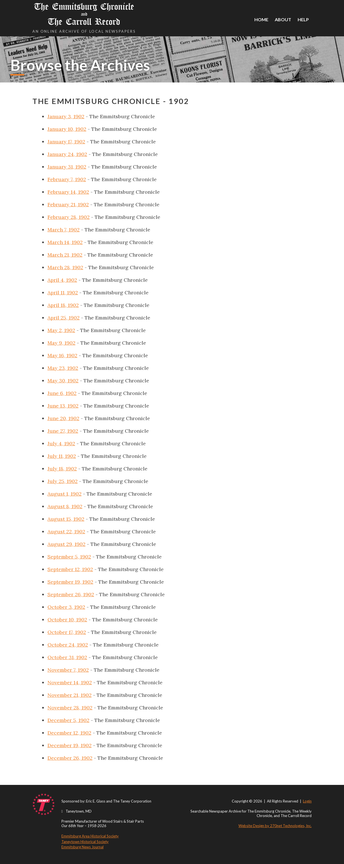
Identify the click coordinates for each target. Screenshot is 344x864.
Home (261, 19)
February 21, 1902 (68, 204)
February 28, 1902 (68, 217)
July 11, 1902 (61, 456)
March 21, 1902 (64, 255)
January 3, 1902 (65, 116)
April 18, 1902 (63, 305)
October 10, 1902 (67, 619)
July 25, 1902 (62, 481)
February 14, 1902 (68, 192)
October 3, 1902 (66, 607)
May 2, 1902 (61, 330)
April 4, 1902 (62, 280)
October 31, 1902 (67, 657)
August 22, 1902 (66, 531)
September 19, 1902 (70, 582)
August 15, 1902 (65, 519)
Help (303, 19)
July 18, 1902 (62, 468)
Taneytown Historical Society (85, 841)
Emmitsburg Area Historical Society (90, 836)
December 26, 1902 (69, 758)
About (283, 19)
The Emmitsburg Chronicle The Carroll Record (84, 14)
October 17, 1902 (66, 632)
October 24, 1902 (67, 645)
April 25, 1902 (63, 317)
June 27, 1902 (62, 431)
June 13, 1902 (62, 406)
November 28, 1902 (69, 707)
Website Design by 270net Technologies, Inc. (275, 825)
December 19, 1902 (69, 745)
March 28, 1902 (65, 267)
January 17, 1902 (66, 141)
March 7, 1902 (63, 229)
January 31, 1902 (66, 167)
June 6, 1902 (62, 393)
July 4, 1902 (61, 443)
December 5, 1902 (68, 720)
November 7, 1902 (68, 670)
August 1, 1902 (64, 494)
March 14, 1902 (65, 242)
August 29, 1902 (66, 544)
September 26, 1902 (70, 594)
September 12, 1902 (70, 569)
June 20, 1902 (63, 418)
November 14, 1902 (69, 682)
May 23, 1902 (62, 368)
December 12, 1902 (69, 733)
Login (307, 801)
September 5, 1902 (69, 556)
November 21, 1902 (69, 695)
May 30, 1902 (62, 380)
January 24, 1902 (67, 154)
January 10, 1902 (66, 129)
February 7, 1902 (66, 179)
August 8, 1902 (64, 506)
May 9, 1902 (61, 343)
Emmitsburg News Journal (82, 847)
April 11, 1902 (62, 292)
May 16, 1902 (62, 355)
